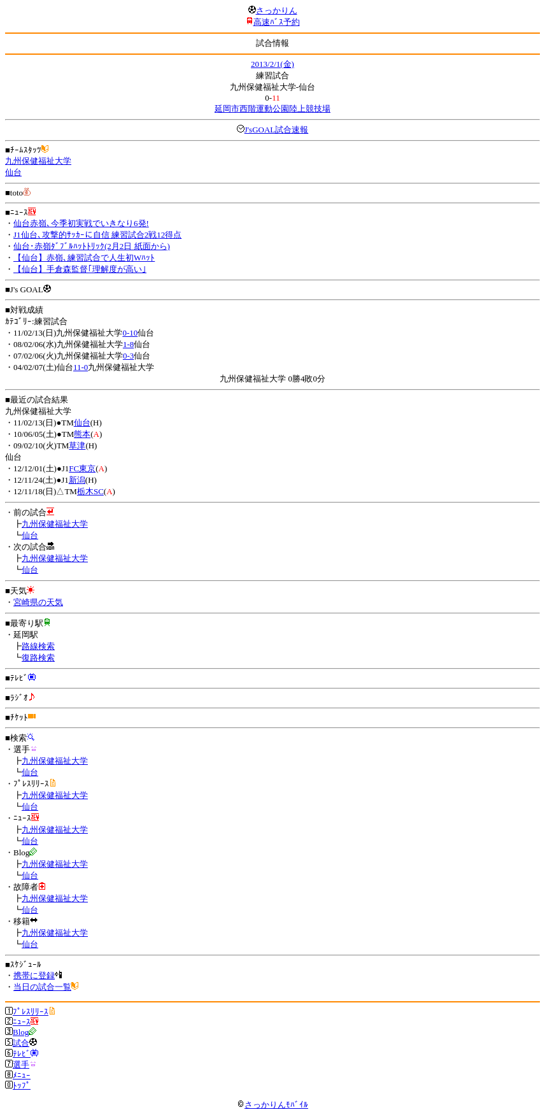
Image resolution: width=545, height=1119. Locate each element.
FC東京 (82, 468)
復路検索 (38, 657)
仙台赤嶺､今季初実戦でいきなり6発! (81, 223)
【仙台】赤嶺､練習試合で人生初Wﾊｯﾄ (84, 257)
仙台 (13, 172)
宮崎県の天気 (38, 602)
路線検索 (38, 646)
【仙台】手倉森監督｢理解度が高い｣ (79, 269)
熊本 (82, 434)
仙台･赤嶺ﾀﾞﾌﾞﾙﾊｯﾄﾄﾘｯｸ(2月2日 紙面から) (91, 246)
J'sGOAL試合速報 (276, 129)
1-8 (128, 344)
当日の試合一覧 (42, 987)
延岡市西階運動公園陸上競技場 (272, 108)
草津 (77, 445)
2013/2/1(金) (272, 64)
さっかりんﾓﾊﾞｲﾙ (272, 1104)
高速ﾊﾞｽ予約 (276, 22)
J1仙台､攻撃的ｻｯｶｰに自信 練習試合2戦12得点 (97, 234)
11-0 (80, 367)
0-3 (128, 355)
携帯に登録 (34, 975)
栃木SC (90, 491)
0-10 (130, 333)
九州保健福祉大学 (38, 161)
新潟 (77, 480)
